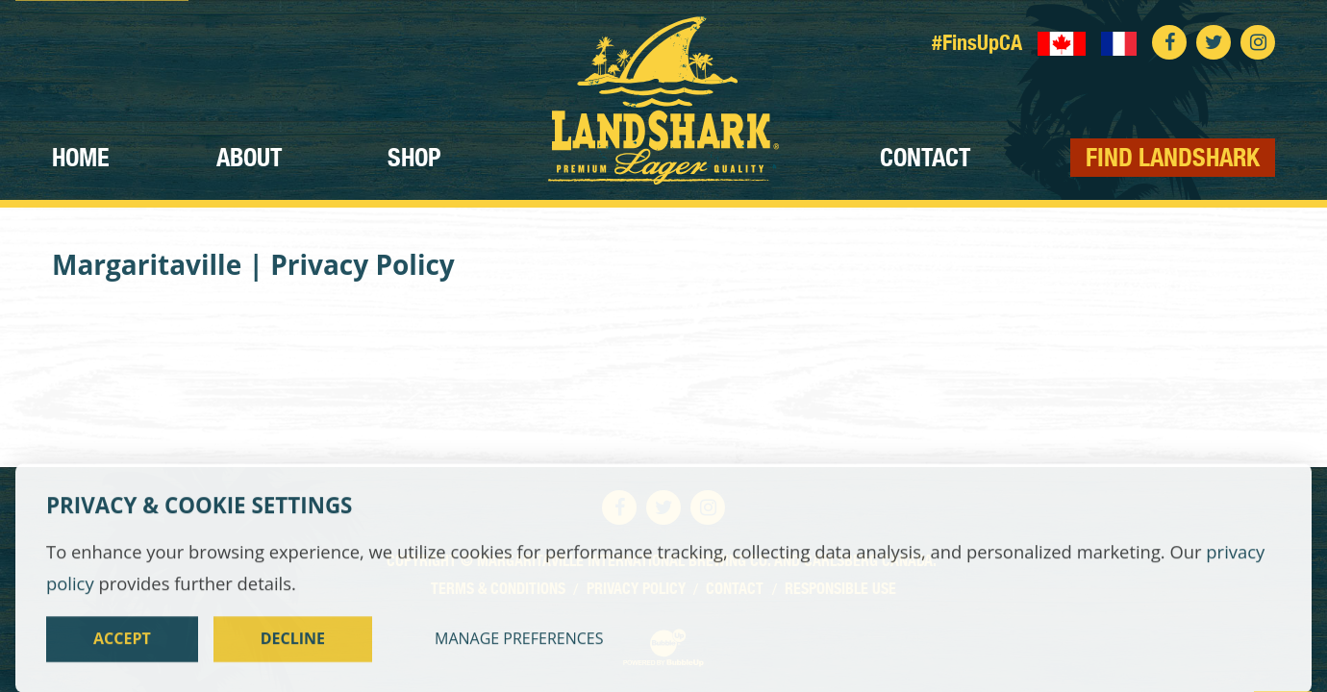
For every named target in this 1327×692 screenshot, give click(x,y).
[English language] (1062, 42)
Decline (293, 654)
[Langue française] (1119, 42)
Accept (122, 654)
